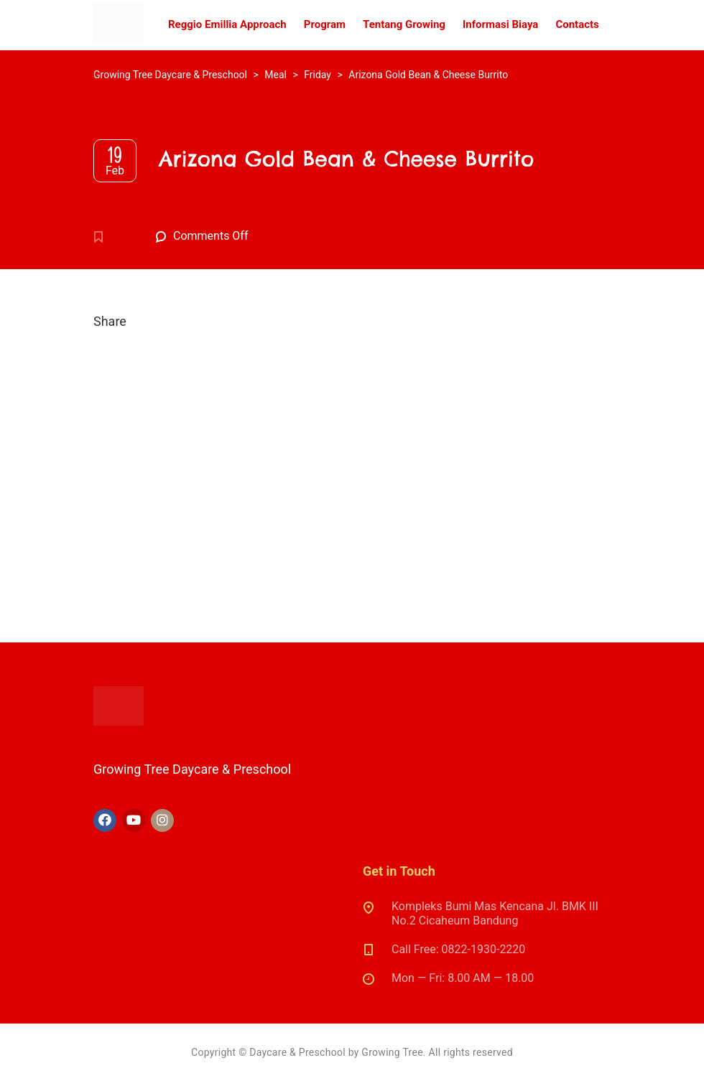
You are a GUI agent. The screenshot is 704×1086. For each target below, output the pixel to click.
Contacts (576, 24)
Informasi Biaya (500, 24)
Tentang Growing (404, 24)
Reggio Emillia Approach (227, 24)
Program (325, 24)
